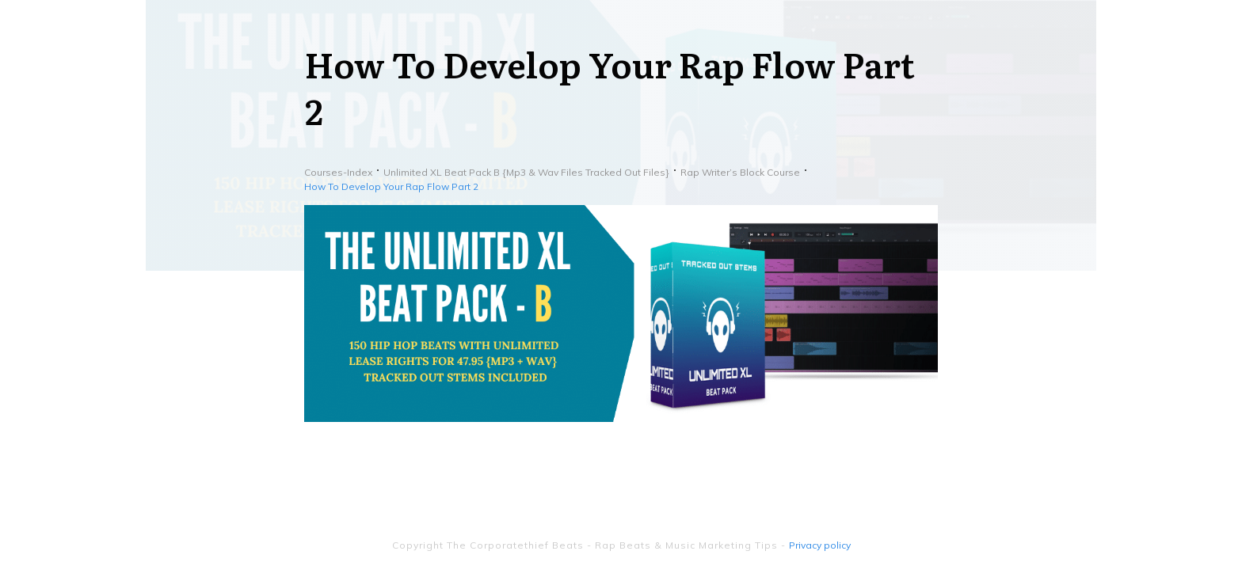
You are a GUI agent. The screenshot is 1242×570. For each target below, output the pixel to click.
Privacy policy (820, 545)
